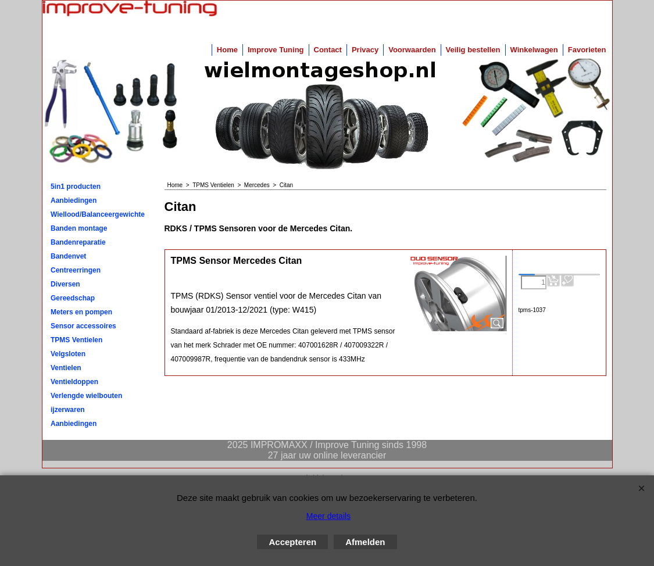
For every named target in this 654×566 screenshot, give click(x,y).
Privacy (365, 49)
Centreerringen (76, 270)
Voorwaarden (411, 49)
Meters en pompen (81, 312)
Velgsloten (68, 354)
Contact (328, 49)
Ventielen (66, 368)
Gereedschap (73, 298)
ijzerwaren (68, 410)
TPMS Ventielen (76, 340)
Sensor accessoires (83, 326)
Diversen (65, 284)
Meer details (328, 516)
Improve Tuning (276, 49)
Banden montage (79, 228)
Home (227, 49)
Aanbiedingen (74, 200)
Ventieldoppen (74, 382)
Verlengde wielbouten (86, 396)
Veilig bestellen (473, 49)
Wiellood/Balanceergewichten (98, 214)
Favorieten (587, 49)
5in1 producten (76, 186)
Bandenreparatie (78, 242)
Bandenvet (68, 256)
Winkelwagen (534, 49)
